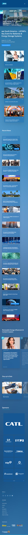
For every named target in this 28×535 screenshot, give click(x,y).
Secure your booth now (6, 45)
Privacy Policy (4, 513)
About (3, 507)
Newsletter (4, 511)
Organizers (4, 509)
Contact (3, 505)
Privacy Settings (5, 514)
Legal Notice (4, 503)
